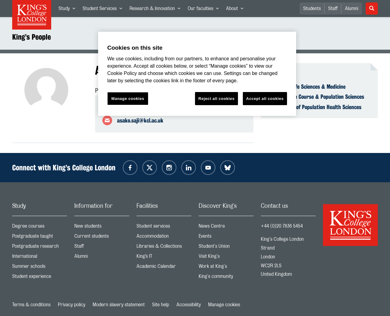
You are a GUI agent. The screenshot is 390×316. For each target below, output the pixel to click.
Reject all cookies (216, 98)
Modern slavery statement (119, 304)
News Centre (226, 227)
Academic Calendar (163, 268)
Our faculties (205, 9)
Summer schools (39, 268)
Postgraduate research (39, 247)
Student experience (39, 278)
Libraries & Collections (163, 247)
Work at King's (226, 268)
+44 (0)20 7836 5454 (282, 226)
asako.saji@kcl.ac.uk (140, 120)
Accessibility (188, 304)
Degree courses (39, 227)
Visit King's (226, 257)
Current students (101, 237)
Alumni (351, 8)
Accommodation (163, 237)
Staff (333, 8)
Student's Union (226, 247)
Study (68, 9)
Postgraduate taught (39, 237)
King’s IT (163, 257)
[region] (197, 74)
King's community (226, 278)
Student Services (104, 9)
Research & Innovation (156, 9)
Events (226, 237)
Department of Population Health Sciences (314, 107)
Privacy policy (71, 304)
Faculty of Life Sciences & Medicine (307, 87)
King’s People (31, 37)
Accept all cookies (265, 98)
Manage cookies (224, 304)
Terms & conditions (31, 304)
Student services (163, 227)
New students (101, 227)
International (39, 257)
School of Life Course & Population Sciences (316, 97)
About (236, 9)
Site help (160, 304)
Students (312, 8)
